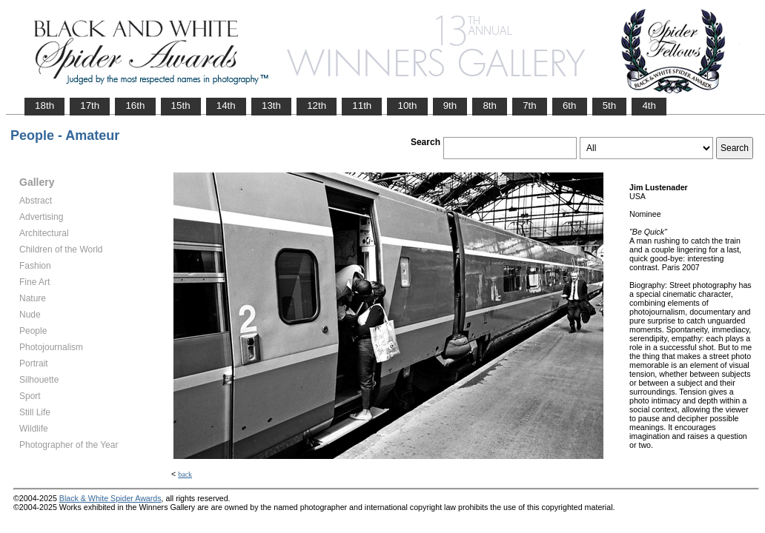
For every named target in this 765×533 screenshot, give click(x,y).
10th (407, 105)
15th (181, 105)
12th (316, 105)
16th (135, 105)
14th (226, 105)
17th (89, 105)
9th (450, 105)
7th (529, 105)
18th (44, 105)
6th (569, 105)
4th (649, 105)
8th (489, 105)
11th (362, 105)
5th (610, 105)
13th (271, 105)
